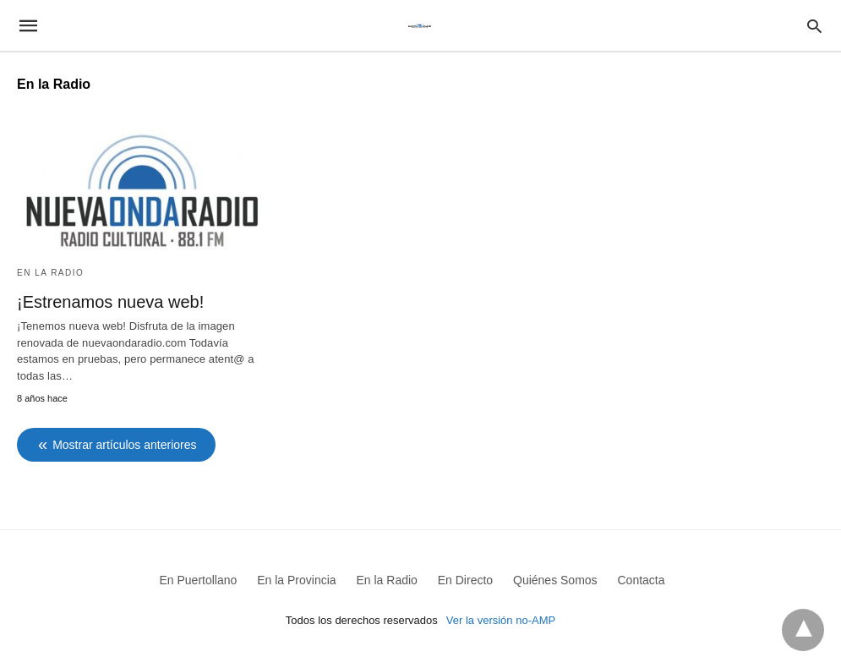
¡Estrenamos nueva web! (110, 302)
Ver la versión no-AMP (500, 620)
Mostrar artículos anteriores (124, 445)
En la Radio (50, 272)
